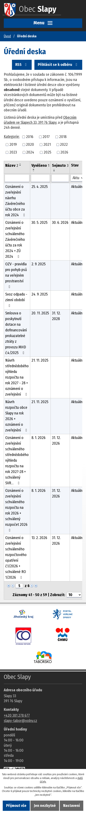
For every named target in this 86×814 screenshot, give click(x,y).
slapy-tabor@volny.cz (20, 720)
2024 (30, 152)
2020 (30, 144)
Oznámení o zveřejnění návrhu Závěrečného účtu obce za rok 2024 (15, 200)
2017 (46, 136)
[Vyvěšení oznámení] (40, 178)
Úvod (7, 36)
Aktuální (77, 186)
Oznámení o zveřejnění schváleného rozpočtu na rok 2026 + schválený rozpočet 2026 (16, 510)
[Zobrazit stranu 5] (19, 585)
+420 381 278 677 (17, 715)
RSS (21, 64)
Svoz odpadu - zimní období (16, 299)
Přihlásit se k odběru (58, 64)
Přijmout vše (16, 805)
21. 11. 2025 (39, 360)
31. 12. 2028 (56, 316)
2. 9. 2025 (38, 264)
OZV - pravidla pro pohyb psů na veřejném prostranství (16, 275)
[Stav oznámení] (77, 178)
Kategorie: (12, 136)
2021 (47, 144)
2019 (13, 144)
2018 (62, 136)
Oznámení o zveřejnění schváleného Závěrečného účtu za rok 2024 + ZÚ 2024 (15, 239)
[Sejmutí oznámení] (60, 178)
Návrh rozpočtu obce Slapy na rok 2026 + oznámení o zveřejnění (17, 416)
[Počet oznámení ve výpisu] (74, 595)
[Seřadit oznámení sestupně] (20, 165)
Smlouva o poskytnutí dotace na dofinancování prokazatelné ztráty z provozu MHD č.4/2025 (16, 333)
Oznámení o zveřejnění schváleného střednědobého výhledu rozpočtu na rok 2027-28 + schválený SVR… (17, 460)
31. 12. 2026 (56, 440)
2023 (13, 152)
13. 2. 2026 (39, 537)
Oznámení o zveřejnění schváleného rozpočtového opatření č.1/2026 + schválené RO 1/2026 (16, 557)
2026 (64, 152)
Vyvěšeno (40, 165)
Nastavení (71, 805)
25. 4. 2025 (39, 186)
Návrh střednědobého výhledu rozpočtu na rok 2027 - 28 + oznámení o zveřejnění (17, 377)
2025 (47, 152)
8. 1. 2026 (38, 437)
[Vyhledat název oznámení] (17, 178)
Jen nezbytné (45, 805)
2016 (29, 136)
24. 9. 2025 (39, 294)
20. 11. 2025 (40, 313)
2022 (64, 144)
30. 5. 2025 (39, 222)
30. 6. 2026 (60, 222)
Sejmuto (60, 165)
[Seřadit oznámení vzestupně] (20, 163)
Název (11, 165)
